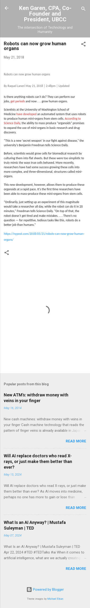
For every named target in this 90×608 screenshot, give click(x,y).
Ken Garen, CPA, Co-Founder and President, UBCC (45, 14)
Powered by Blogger (45, 589)
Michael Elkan (55, 598)
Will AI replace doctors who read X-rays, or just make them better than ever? (38, 461)
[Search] (83, 9)
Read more (76, 441)
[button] (83, 45)
